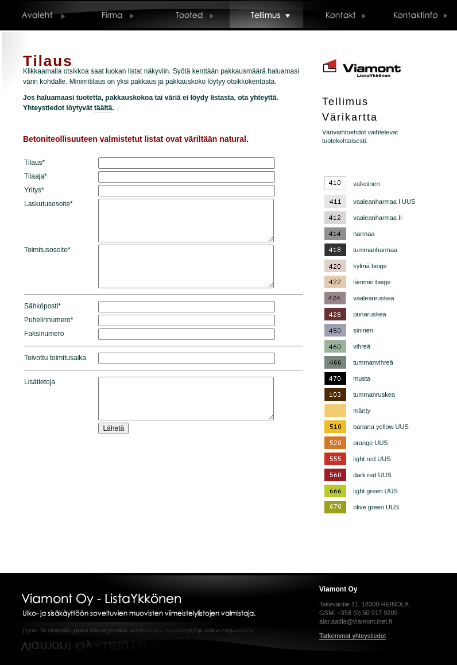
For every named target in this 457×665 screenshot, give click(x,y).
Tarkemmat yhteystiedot (352, 635)
